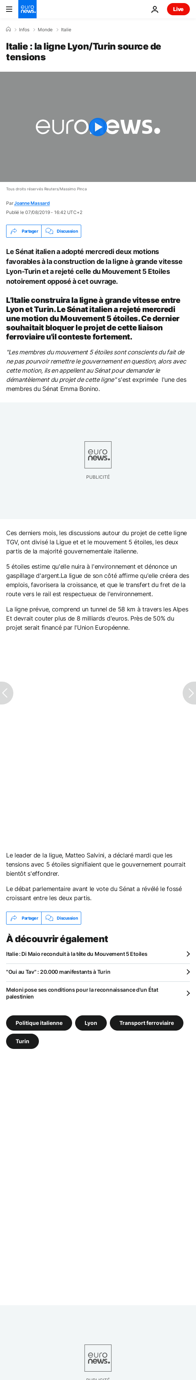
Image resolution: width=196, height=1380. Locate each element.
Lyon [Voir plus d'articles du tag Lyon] (91, 1023)
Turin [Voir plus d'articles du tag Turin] (22, 1041)
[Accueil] (8, 29)
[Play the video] (98, 127)
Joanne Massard (32, 203)
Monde (45, 29)
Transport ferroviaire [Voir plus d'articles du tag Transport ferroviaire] (146, 1023)
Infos (24, 29)
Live (178, 9)
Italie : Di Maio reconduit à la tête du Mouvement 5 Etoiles (76, 954)
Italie (66, 29)
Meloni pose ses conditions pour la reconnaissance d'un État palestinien (82, 993)
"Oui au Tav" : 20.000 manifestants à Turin (58, 971)
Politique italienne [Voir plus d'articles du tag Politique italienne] (39, 1023)
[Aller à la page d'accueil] (27, 9)
